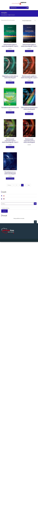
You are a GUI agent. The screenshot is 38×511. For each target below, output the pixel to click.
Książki (9, 14)
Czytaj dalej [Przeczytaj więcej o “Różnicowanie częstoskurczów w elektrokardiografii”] (29, 146)
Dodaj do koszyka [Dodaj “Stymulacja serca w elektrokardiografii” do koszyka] (10, 178)
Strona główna (4, 14)
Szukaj (4, 211)
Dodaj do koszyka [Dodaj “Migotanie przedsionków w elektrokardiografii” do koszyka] (10, 82)
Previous (9, 185)
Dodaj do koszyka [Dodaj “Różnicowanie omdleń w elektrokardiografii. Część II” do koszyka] (29, 82)
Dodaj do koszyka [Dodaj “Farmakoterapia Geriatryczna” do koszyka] (10, 112)
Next (29, 185)
